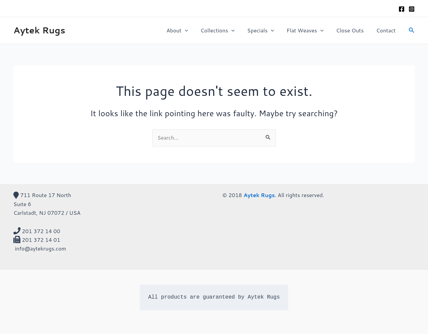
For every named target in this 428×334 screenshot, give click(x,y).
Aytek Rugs (39, 30)
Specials (267, 30)
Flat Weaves (309, 30)
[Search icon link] (412, 30)
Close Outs (352, 30)
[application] (194, 30)
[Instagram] (412, 9)
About (187, 30)
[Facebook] (402, 9)
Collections (225, 30)
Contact (387, 30)
